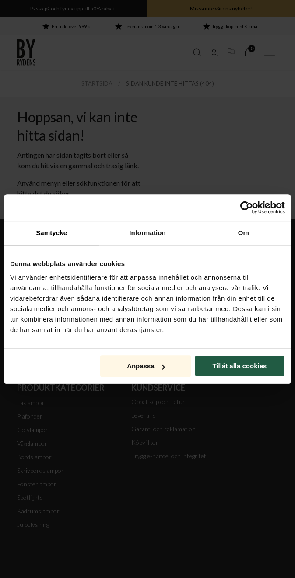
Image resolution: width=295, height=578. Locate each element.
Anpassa (146, 366)
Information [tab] (147, 232)
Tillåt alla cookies (239, 366)
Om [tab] (243, 232)
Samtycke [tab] (51, 232)
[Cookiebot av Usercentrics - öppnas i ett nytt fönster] (246, 207)
